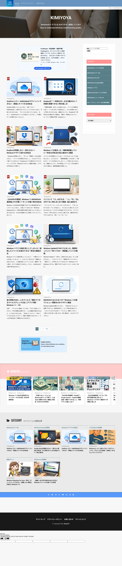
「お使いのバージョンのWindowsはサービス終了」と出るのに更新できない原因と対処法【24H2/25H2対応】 (45, 399)
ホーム (17, 3)
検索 (88, 51)
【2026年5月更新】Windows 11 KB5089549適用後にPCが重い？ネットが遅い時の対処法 (24, 200)
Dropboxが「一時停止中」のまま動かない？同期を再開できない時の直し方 (60, 102)
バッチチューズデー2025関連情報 (99, 102)
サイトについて (80, 519)
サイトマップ (40, 519)
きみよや (66, 524)
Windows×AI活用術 (79, 377)
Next (47, 329)
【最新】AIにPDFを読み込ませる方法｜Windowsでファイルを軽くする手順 (46, 481)
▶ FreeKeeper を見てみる (43, 68)
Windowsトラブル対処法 (96, 68)
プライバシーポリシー (28, 3)
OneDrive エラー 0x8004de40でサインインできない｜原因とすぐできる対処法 (24, 102)
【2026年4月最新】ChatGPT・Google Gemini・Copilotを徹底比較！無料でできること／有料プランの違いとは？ (71, 399)
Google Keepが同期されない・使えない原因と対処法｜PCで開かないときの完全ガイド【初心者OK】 (47, 450)
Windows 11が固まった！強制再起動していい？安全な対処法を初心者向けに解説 (60, 151)
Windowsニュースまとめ (96, 97)
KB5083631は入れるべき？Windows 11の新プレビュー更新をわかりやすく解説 (60, 301)
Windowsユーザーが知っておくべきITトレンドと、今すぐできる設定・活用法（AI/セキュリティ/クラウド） (102, 450)
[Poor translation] (7, 538)
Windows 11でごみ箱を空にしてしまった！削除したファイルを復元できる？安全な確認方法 (24, 250)
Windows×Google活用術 (96, 83)
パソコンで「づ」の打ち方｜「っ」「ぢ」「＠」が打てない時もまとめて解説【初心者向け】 (61, 200)
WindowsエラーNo (94, 73)
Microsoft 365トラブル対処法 (98, 92)
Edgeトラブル (93, 87)
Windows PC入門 (94, 78)
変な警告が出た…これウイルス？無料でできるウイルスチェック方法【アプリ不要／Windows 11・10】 (24, 302)
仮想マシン (28, 377)
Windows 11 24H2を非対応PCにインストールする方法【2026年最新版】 (19, 398)
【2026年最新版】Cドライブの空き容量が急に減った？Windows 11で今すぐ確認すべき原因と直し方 (97, 399)
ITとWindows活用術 (95, 428)
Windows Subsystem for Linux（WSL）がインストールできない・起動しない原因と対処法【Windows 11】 (19, 482)
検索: (88, 48)
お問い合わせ (40, 3)
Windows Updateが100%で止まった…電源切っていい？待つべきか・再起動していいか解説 (61, 250)
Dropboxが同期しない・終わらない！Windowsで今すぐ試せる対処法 (21, 151)
